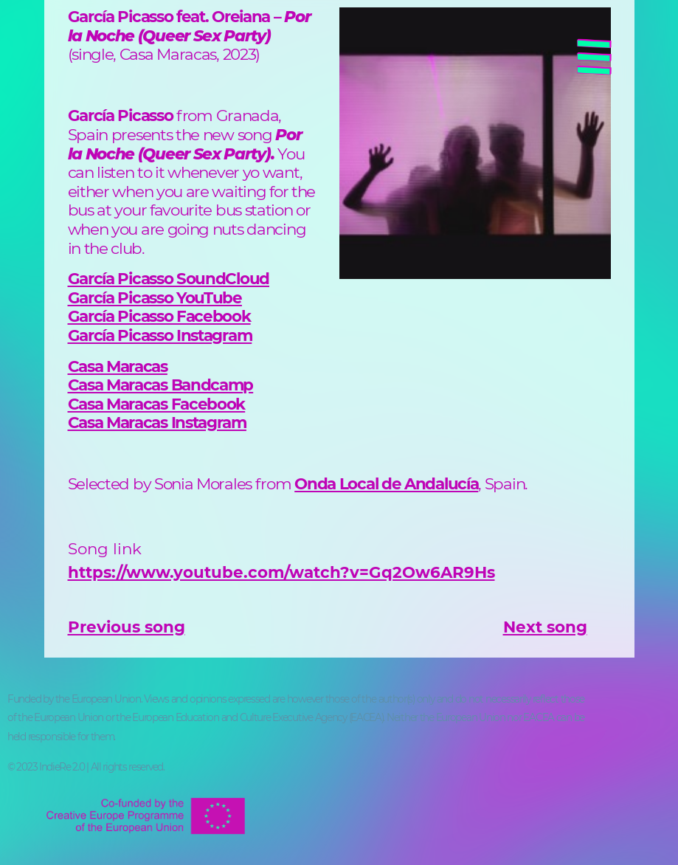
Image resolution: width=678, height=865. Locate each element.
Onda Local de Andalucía (386, 483)
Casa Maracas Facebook (157, 403)
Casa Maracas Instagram (157, 422)
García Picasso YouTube (155, 297)
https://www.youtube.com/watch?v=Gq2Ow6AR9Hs (281, 572)
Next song (545, 626)
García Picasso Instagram (160, 335)
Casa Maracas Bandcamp (161, 384)
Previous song (126, 626)
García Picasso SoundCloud (169, 278)
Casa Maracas (117, 366)
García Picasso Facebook (159, 315)
